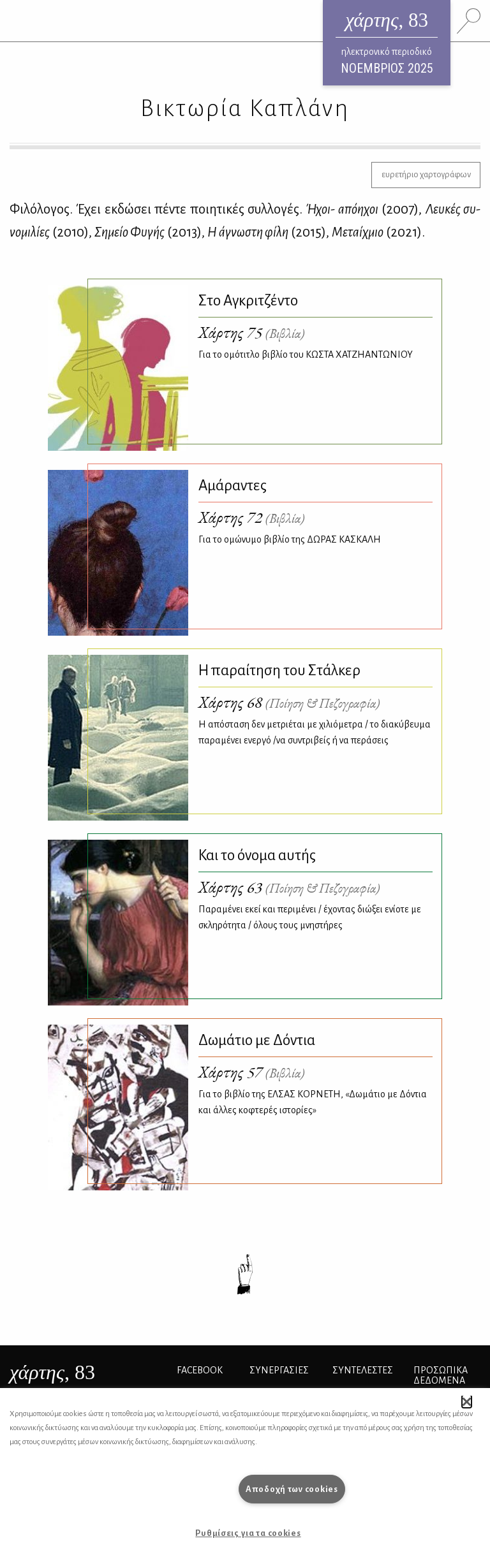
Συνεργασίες (279, 1370)
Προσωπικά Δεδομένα (440, 1375)
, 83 (52, 1372)
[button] (467, 1401)
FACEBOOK (200, 1370)
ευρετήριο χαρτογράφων (426, 174)
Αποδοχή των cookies (292, 1489)
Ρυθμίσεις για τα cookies (248, 1533)
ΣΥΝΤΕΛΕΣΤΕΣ (362, 1370)
